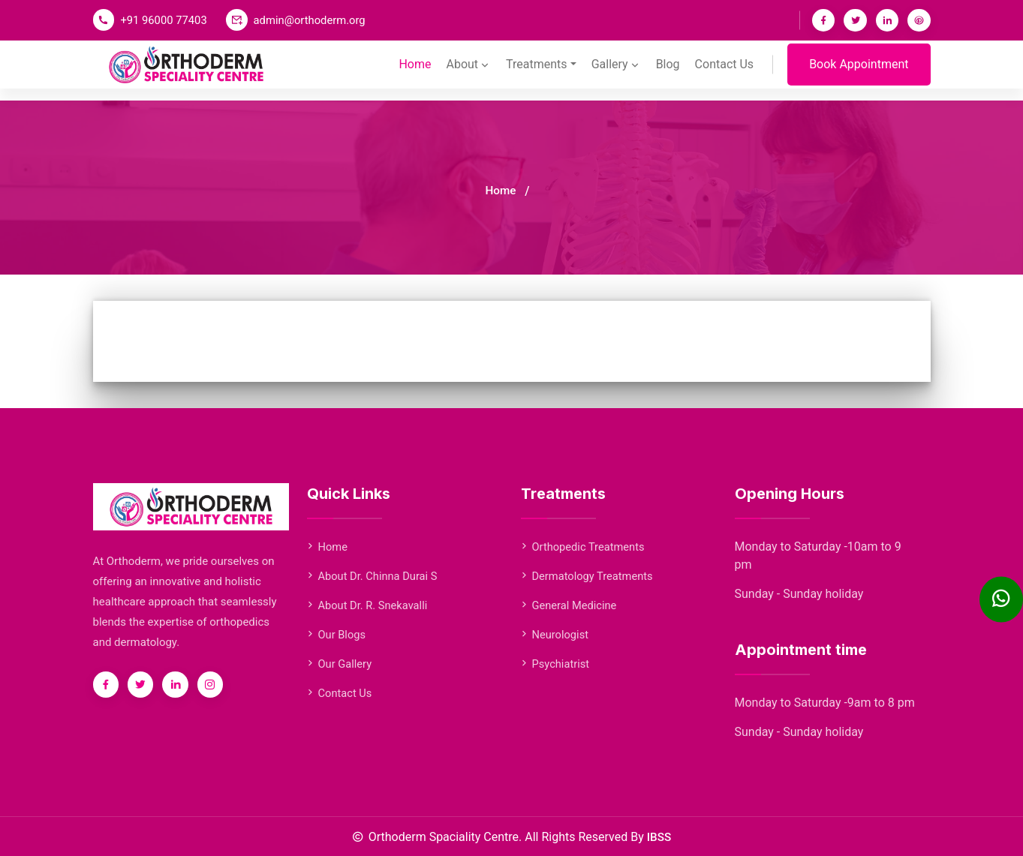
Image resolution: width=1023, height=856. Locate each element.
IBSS (659, 837)
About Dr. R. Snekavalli (368, 605)
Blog (667, 72)
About (466, 72)
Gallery (615, 72)
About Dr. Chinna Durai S (374, 576)
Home (413, 72)
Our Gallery (340, 664)
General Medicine (570, 605)
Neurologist (555, 634)
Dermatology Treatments (588, 576)
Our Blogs (337, 634)
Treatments (535, 72)
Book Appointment (858, 72)
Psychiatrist (556, 664)
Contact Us (724, 72)
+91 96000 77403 (165, 20)
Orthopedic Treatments (584, 547)
